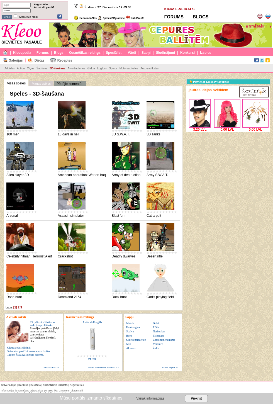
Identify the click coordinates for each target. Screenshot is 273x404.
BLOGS (201, 16)
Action (21, 68)
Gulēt (156, 323)
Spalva (130, 331)
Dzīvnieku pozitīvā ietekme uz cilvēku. (28, 351)
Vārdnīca (158, 343)
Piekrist (196, 398)
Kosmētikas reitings (85, 53)
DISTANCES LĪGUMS (55, 385)
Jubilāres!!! (135, 18)
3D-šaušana (57, 68)
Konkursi (187, 53)
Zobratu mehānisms (164, 339)
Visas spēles (16, 83)
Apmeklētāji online (111, 18)
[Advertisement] (228, 168)
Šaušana (41, 68)
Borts (129, 335)
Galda (91, 68)
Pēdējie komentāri (70, 84)
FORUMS (173, 16)
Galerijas (16, 60)
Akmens (130, 348)
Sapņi (146, 53)
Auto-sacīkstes (149, 68)
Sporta (113, 68)
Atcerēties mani (28, 17)
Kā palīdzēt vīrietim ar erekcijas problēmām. (44, 331)
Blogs (58, 53)
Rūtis (156, 327)
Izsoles (205, 53)
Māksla (130, 323)
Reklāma (35, 385)
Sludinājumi (165, 53)
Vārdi (132, 53)
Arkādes (9, 68)
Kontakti (23, 385)
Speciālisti (114, 53)
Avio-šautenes (76, 68)
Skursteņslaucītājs (136, 339)
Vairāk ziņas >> (51, 367)
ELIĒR (92, 359)
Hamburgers (133, 327)
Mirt (128, 343)
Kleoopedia (22, 53)
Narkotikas (159, 331)
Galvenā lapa (8, 385)
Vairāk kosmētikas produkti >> (103, 367)
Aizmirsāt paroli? (44, 7)
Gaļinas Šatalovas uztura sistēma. (25, 354)
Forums (42, 53)
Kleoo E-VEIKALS (179, 9)
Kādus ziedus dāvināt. (19, 347)
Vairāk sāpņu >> (170, 367)
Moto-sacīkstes (129, 68)
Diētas (40, 60)
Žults (156, 348)
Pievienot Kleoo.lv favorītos (209, 81)
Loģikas (102, 68)
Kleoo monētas (85, 18)
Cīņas (30, 68)
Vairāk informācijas (150, 398)
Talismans (158, 335)
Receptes (64, 60)
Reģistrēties (41, 4)
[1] (15, 307)
